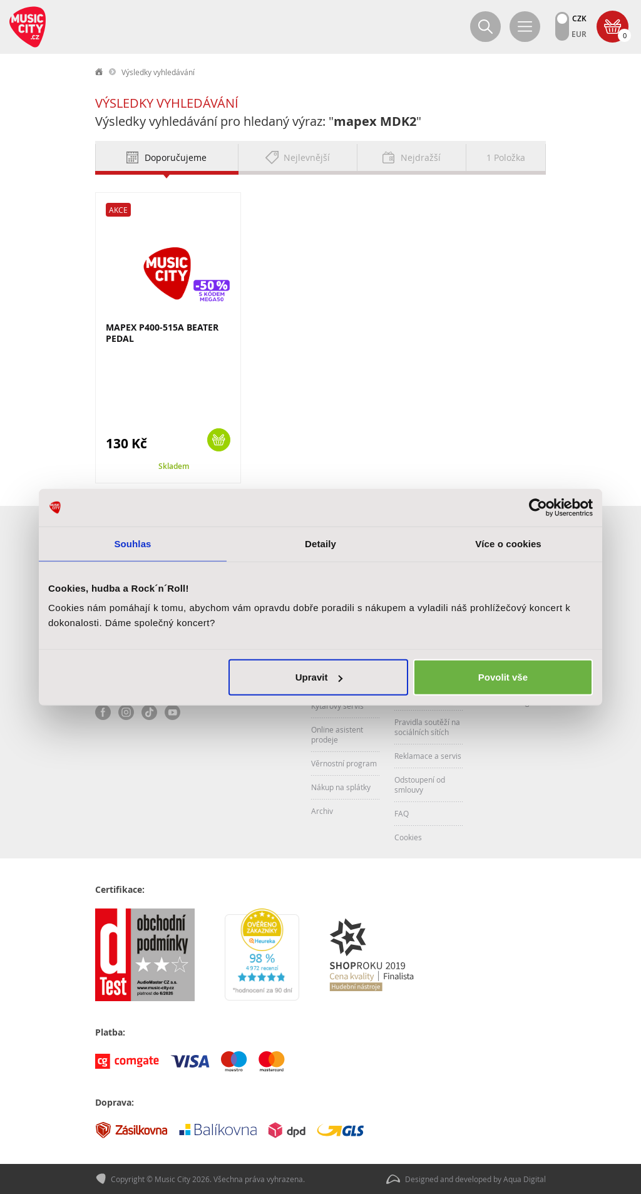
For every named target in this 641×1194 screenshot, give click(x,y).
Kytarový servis (337, 706)
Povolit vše (503, 677)
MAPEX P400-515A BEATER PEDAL (162, 332)
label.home (99, 72)
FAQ (401, 813)
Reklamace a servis (427, 756)
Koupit (218, 439)
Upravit (319, 677)
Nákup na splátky (341, 787)
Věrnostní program (344, 763)
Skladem (173, 466)
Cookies (408, 837)
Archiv (322, 811)
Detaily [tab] (320, 543)
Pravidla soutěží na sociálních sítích (427, 727)
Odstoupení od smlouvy (419, 785)
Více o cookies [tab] (508, 543)
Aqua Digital (524, 1179)
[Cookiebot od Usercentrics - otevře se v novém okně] (538, 507)
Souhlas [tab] (132, 543)
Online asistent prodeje (337, 734)
